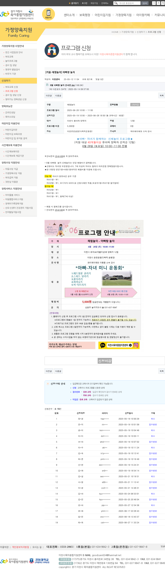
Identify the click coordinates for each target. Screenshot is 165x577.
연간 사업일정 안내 (13, 52)
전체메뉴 (104, 3)
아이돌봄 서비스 (12, 195)
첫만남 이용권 (11, 182)
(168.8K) (64, 85)
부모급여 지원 (11, 178)
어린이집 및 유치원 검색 (16, 138)
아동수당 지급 (11, 169)
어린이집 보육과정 (13, 134)
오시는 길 (37, 547)
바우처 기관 (10, 74)
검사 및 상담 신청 (13, 95)
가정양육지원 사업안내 (13, 46)
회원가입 (94, 3)
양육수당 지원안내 (10, 163)
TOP (163, 546)
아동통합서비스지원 (14, 199)
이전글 (49, 95)
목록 (162, 95)
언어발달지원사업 (13, 212)
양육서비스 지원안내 (12, 189)
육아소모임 (10, 117)
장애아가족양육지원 (14, 204)
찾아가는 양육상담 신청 (15, 99)
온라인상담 (10, 113)
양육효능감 (7, 106)
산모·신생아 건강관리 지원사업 (19, 208)
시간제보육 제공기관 (14, 156)
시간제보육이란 (12, 152)
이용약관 (4, 547)
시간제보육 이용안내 (12, 145)
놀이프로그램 (11, 61)
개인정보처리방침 (20, 547)
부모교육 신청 (11, 87)
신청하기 (6, 81)
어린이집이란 (11, 130)
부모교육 (9, 57)
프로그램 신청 (11, 91)
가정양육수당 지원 (13, 173)
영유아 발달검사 (12, 70)
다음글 (58, 95)
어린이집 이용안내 (10, 123)
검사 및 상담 (10, 65)
